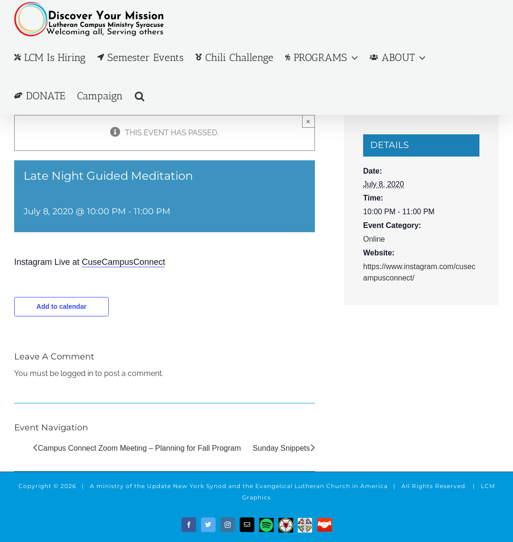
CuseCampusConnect (123, 262)
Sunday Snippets (281, 448)
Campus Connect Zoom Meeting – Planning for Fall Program (139, 448)
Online (374, 239)
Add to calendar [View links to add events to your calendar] (61, 306)
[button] (139, 96)
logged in (77, 373)
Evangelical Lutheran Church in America (321, 486)
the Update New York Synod (180, 486)
